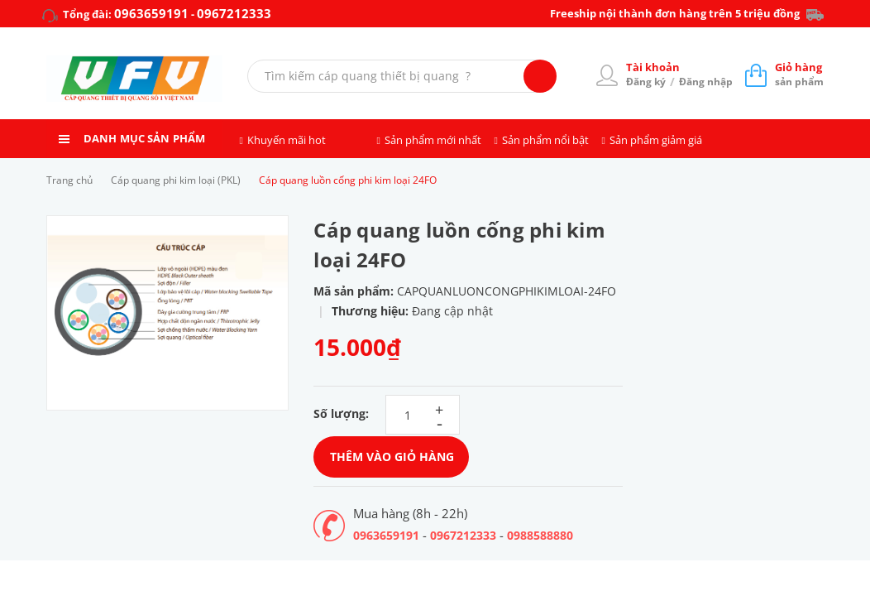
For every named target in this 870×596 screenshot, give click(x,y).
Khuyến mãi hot (286, 139)
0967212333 (234, 13)
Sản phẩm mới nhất (433, 139)
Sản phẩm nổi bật (545, 139)
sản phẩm (799, 74)
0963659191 (151, 13)
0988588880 (540, 535)
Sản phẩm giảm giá (655, 139)
